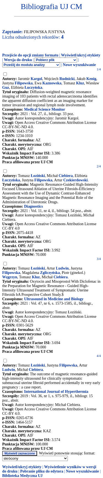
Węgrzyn (9, 277)
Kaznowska (51, 83)
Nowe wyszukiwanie (79, 65)
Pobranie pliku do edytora (41, 471)
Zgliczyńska (50, 273)
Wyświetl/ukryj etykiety (80, 55)
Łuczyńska (33, 87)
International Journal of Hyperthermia (56, 392)
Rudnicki (66, 79)
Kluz (80, 83)
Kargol (36, 79)
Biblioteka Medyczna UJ (22, 476)
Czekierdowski (75, 180)
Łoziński (38, 176)
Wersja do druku (18, 60)
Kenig (91, 79)
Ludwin (62, 268)
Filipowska (24, 83)
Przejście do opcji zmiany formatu (30, 55)
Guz (5, 87)
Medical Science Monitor (44, 109)
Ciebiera (66, 176)
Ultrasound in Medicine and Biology (53, 299)
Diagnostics (33, 206)
